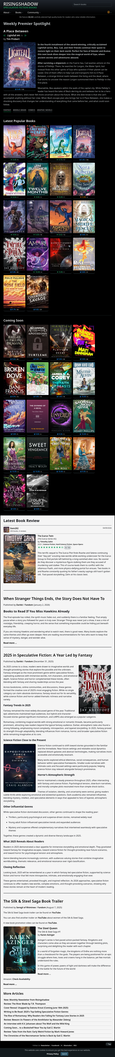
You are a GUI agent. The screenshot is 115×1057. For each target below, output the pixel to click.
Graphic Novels (44, 110)
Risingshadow (20, 5)
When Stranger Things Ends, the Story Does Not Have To (54, 598)
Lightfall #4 (13, 35)
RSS (75, 1045)
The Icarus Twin (45, 535)
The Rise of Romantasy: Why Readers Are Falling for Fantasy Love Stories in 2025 (44, 1015)
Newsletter (45, 1045)
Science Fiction (49, 544)
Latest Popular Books (19, 121)
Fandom (29, 604)
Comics (31, 110)
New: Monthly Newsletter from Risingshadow (26, 999)
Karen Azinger (48, 934)
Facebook (55, 1045)
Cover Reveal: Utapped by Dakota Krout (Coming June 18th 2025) (36, 1007)
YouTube (56, 912)
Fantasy (7, 110)
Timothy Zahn (46, 541)
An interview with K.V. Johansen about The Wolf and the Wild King (36, 1023)
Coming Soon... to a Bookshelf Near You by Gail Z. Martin (32, 1027)
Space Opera (78, 544)
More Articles (13, 993)
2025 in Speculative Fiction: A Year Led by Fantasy (47, 655)
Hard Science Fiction (64, 544)
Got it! (64, 1054)
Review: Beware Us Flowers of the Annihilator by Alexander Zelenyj (37, 1019)
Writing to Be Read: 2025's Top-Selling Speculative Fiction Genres (36, 1011)
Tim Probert (13, 39)
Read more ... (44, 974)
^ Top (109, 1044)
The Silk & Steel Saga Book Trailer (33, 901)
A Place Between (15, 31)
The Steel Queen (47, 928)
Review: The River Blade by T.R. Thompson (25, 1003)
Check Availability (21, 979)
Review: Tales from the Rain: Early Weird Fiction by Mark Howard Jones (39, 1031)
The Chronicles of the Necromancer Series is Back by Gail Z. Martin (37, 1035)
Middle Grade (19, 110)
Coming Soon (13, 320)
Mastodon (68, 1045)
